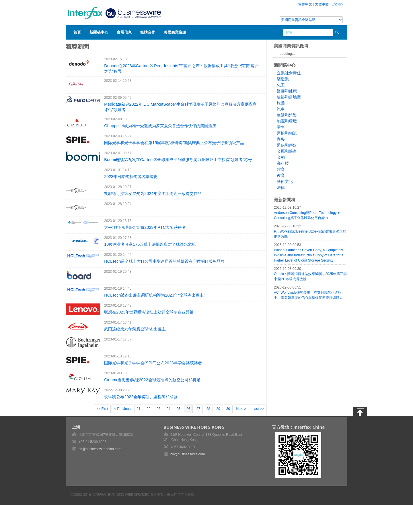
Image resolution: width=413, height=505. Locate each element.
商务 (281, 139)
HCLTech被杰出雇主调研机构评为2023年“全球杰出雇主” (154, 295)
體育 (281, 169)
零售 (281, 127)
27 (198, 409)
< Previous (122, 409)
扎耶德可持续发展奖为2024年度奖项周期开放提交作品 (153, 193)
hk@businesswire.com (187, 454)
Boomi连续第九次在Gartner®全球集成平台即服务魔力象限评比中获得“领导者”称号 (178, 159)
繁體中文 (322, 4)
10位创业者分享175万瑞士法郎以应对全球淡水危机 (150, 244)
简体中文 (305, 4)
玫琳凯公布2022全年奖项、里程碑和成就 (141, 396)
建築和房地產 (289, 97)
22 (148, 409)
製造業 (283, 79)
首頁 (77, 32)
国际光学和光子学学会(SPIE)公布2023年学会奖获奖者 (153, 363)
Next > (241, 409)
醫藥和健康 (287, 91)
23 (158, 409)
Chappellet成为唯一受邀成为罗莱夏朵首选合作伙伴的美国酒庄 (160, 125)
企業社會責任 (289, 73)
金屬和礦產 (287, 151)
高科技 (283, 163)
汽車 (281, 109)
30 (228, 409)
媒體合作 (147, 32)
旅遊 (281, 103)
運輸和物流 (287, 133)
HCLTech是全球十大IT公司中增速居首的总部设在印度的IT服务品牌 (164, 261)
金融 (281, 157)
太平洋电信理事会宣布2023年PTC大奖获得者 (145, 227)
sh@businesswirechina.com (100, 449)
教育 (281, 175)
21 (139, 409)
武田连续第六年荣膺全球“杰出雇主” (135, 329)
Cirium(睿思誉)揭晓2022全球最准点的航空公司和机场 (152, 380)
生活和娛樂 (287, 115)
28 (208, 409)
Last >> (258, 409)
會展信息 (124, 32)
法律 (281, 187)
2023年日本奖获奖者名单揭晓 (130, 176)
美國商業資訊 (175, 32)
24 (168, 409)
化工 (281, 85)
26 (188, 409)
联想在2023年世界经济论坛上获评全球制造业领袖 (149, 312)
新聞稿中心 (98, 32)
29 (218, 409)
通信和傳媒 (287, 145)
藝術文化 (285, 181)
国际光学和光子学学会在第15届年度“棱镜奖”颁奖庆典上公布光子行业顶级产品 (174, 142)
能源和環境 (287, 121)
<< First (102, 409)
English (337, 4)
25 (178, 409)
